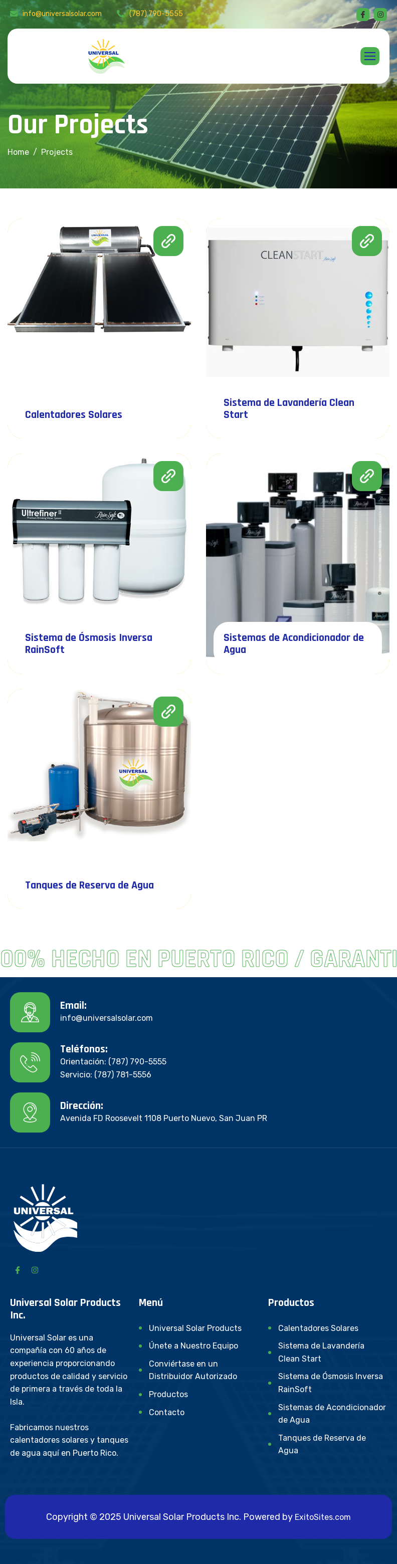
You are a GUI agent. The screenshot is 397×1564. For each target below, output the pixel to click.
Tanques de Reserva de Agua (89, 885)
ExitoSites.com (323, 1517)
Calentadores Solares (73, 415)
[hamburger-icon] (369, 56)
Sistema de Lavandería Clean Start (289, 409)
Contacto (166, 1412)
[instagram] (380, 14)
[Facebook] (362, 14)
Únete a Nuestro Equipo (193, 1346)
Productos (168, 1394)
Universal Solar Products (195, 1328)
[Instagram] (34, 1269)
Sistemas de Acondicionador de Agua (294, 644)
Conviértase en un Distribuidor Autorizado (193, 1370)
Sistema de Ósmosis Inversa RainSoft (88, 644)
